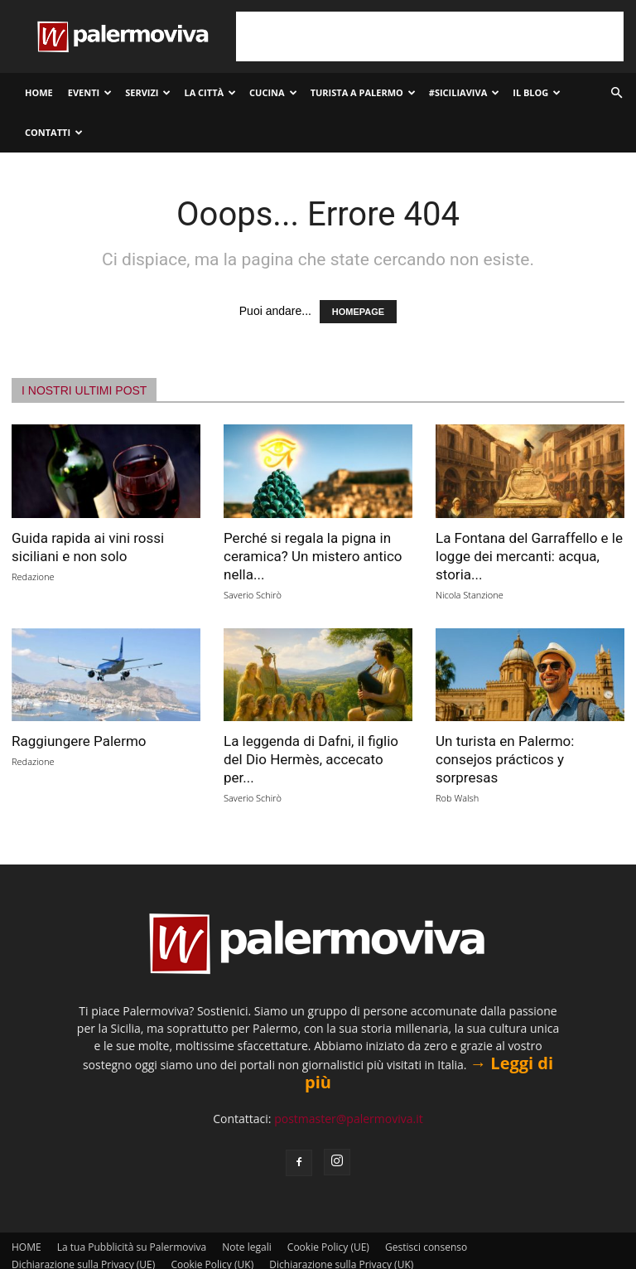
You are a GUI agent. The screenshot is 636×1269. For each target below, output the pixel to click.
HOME (39, 92)
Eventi (90, 92)
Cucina (273, 92)
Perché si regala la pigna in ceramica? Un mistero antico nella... (313, 556)
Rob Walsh (457, 798)
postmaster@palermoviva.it (348, 1118)
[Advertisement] (430, 36)
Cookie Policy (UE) (328, 1247)
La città (210, 92)
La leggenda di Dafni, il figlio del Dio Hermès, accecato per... (311, 759)
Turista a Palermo (363, 92)
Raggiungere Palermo (79, 741)
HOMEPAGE (358, 312)
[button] (616, 93)
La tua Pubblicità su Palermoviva (131, 1247)
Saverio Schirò (253, 594)
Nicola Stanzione (470, 594)
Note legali (246, 1247)
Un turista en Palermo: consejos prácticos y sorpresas (505, 759)
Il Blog (537, 92)
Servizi (148, 92)
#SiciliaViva (464, 92)
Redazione (33, 576)
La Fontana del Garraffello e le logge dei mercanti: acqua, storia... (529, 556)
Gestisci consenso (426, 1247)
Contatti (54, 132)
